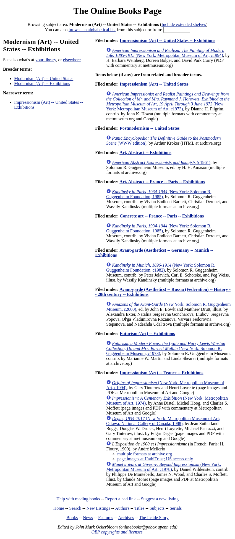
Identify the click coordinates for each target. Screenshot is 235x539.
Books (72, 517)
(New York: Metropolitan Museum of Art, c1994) (165, 53)
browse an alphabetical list (92, 29)
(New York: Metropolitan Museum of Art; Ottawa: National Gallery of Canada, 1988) (163, 421)
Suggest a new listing (160, 498)
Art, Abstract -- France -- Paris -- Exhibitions (162, 181)
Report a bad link (120, 498)
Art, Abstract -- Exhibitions (145, 152)
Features (105, 517)
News (88, 517)
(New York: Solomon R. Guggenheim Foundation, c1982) (160, 267)
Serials (176, 508)
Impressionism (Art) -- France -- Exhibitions (161, 372)
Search (75, 508)
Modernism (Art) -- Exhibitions (42, 83)
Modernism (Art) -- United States (43, 78)
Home (58, 508)
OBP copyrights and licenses (116, 532)
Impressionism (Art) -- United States (154, 84)
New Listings (98, 508)
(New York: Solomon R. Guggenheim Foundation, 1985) (158, 194)
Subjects (157, 508)
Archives (126, 517)
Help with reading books (78, 498)
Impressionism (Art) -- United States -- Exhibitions (167, 40)
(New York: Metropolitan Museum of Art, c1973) (167, 101)
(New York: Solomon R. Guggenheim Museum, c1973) (165, 348)
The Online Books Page (117, 11)
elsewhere (72, 59)
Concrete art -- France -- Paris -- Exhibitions (162, 216)
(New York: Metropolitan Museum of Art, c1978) (163, 467)
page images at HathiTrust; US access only (155, 458)
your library (45, 59)
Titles (139, 508)
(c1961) (161, 162)
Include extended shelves (183, 24)
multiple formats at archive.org (144, 454)
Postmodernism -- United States (149, 128)
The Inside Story (154, 517)
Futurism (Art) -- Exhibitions (147, 333)
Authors (122, 508)
